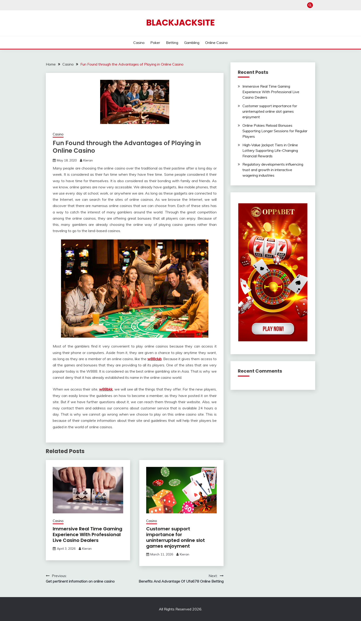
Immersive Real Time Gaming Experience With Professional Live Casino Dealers (87, 534)
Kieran (88, 160)
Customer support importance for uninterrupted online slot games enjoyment (175, 537)
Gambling (191, 42)
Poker (155, 42)
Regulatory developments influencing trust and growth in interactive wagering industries (272, 170)
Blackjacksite (180, 23)
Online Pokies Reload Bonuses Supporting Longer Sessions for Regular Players (274, 131)
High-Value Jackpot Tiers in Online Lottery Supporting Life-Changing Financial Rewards (270, 150)
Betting (172, 42)
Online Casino (216, 42)
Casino (139, 42)
